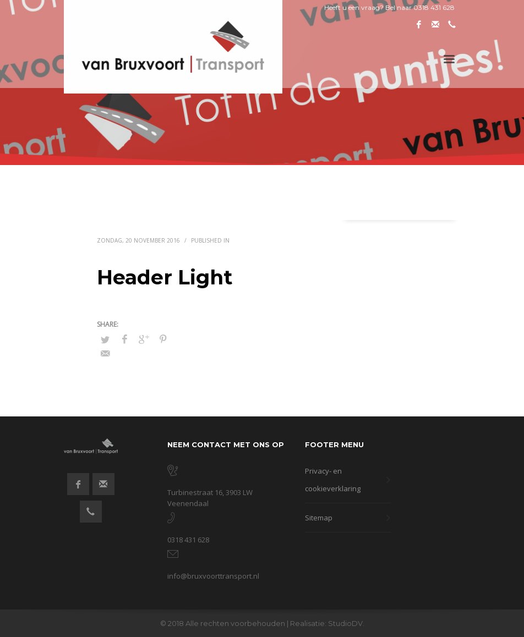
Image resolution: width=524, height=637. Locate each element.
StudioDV (345, 623)
